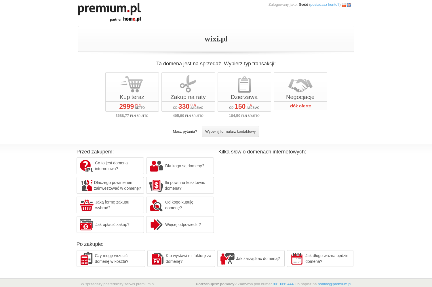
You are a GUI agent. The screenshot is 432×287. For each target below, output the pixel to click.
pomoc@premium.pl (334, 284)
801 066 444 (283, 284)
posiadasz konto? (324, 4)
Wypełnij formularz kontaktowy (230, 131)
